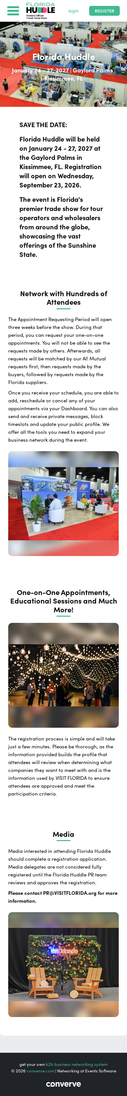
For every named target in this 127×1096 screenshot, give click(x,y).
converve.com (40, 1071)
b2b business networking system (77, 1064)
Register (104, 11)
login (73, 11)
